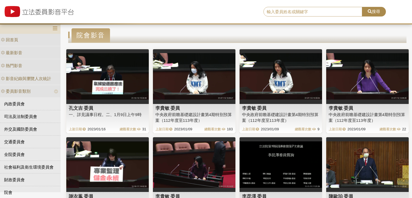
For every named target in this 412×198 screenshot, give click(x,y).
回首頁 (9, 39)
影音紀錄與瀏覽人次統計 (26, 78)
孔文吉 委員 (81, 108)
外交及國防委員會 (20, 129)
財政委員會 (14, 179)
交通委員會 (14, 141)
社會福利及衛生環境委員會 (29, 167)
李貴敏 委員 (167, 108)
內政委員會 (14, 103)
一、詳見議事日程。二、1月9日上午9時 (105, 114)
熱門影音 (11, 65)
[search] (312, 12)
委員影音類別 (16, 91)
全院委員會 (14, 154)
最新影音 (11, 52)
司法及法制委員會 (20, 116)
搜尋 (374, 11)
